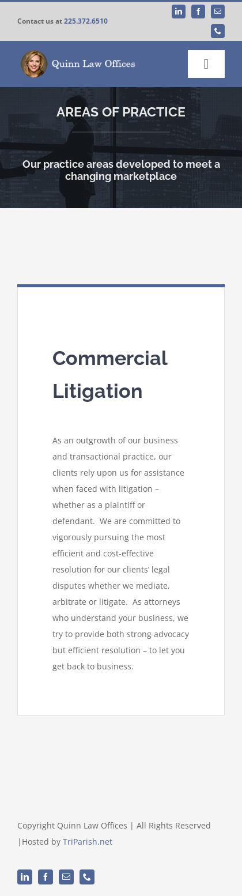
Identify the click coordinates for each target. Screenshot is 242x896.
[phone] (218, 31)
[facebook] (198, 11)
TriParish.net (87, 841)
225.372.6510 (86, 21)
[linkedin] (179, 11)
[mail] (218, 11)
